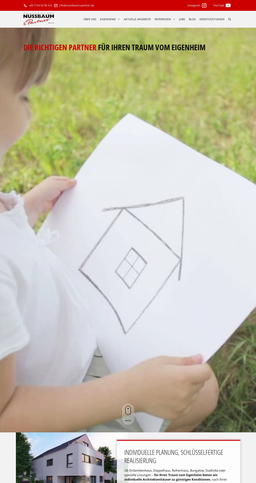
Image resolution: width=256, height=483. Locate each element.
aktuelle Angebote (137, 19)
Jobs (182, 19)
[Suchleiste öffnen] (229, 19)
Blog (192, 19)
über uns (89, 19)
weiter (128, 414)
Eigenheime (111, 19)
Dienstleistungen (212, 19)
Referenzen (166, 19)
